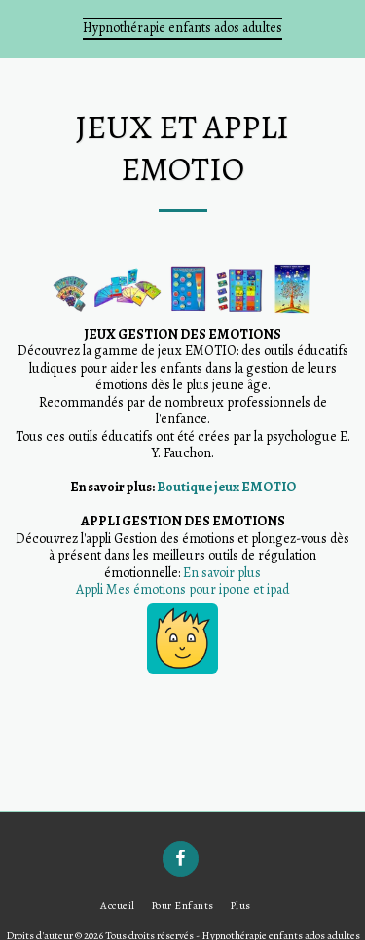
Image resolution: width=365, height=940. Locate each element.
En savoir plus (222, 572)
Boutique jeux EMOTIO (226, 487)
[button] (21, 28)
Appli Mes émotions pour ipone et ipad (182, 589)
